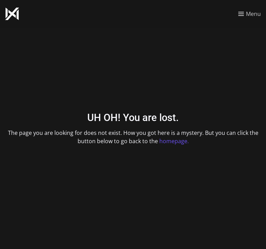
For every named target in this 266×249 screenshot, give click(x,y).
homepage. (174, 141)
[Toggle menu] (249, 14)
